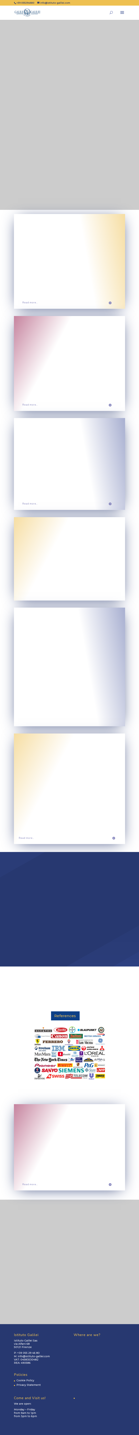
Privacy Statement (28, 1385)
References (65, 1016)
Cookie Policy (25, 1380)
